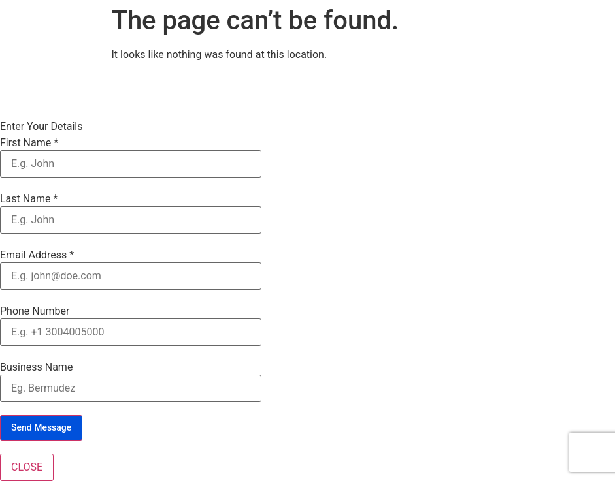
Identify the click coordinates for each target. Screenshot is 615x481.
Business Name (36, 367)
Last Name (29, 199)
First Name (29, 143)
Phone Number (34, 311)
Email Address (37, 255)
